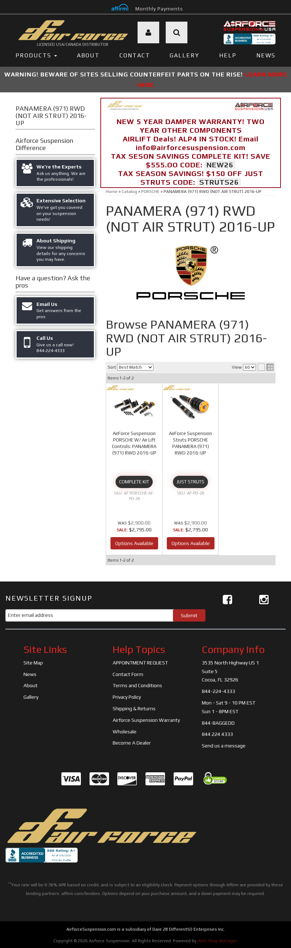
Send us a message (224, 746)
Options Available (134, 543)
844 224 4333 (217, 734)
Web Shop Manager (217, 940)
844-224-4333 (218, 691)
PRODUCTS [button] (36, 55)
